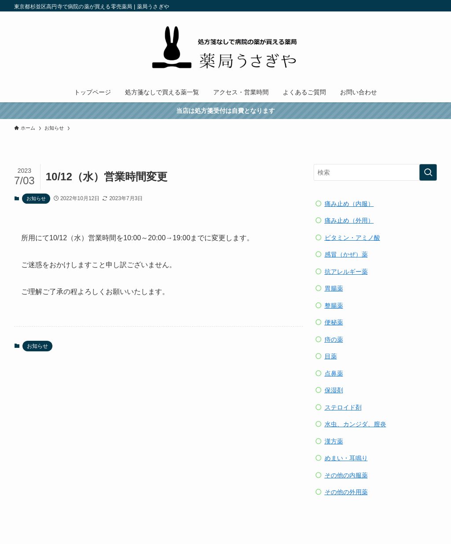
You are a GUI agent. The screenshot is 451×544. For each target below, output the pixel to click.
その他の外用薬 (346, 492)
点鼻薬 (334, 373)
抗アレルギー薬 (346, 271)
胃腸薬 (334, 288)
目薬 (331, 356)
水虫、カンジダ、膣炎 (355, 424)
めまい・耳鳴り (346, 458)
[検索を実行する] (428, 172)
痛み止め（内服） (349, 203)
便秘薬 (334, 322)
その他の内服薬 (346, 475)
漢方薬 (334, 441)
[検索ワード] (375, 172)
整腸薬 (334, 305)
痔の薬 (334, 339)
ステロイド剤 (343, 407)
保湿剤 (334, 390)
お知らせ (36, 198)
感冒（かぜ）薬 (346, 254)
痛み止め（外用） (349, 220)
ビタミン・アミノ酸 (352, 237)
